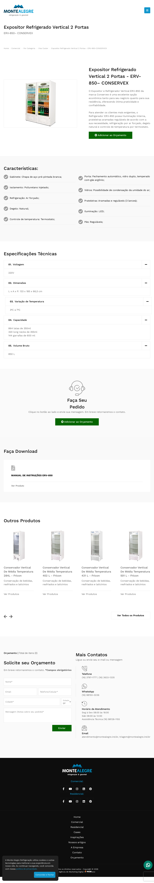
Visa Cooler (43, 48)
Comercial (16, 48)
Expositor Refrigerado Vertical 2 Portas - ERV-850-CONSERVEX (79, 48)
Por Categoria (29, 48)
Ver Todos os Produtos (130, 615)
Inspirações (77, 837)
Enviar (62, 728)
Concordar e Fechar (44, 875)
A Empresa (77, 847)
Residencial (77, 827)
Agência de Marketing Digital (71, 872)
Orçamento (77, 857)
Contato (77, 852)
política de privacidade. (26, 869)
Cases (77, 832)
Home (6, 48)
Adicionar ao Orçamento (110, 135)
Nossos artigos (77, 842)
